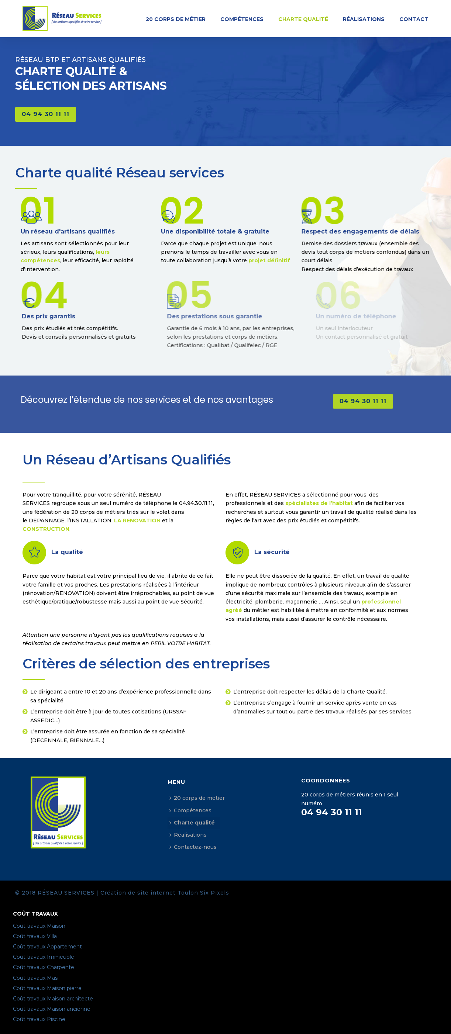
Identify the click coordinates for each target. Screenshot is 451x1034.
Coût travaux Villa (35, 936)
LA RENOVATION (137, 520)
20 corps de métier (176, 19)
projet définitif (286, 260)
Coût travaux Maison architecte (53, 998)
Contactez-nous (193, 847)
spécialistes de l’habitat (319, 503)
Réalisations (364, 19)
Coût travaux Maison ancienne (51, 1009)
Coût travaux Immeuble (43, 957)
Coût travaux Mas (35, 978)
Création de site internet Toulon (149, 892)
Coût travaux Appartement (47, 946)
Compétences (242, 19)
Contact (413, 19)
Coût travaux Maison (39, 926)
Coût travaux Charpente (43, 967)
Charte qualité (303, 19)
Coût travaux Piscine (39, 1019)
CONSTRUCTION (46, 529)
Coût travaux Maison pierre (47, 988)
